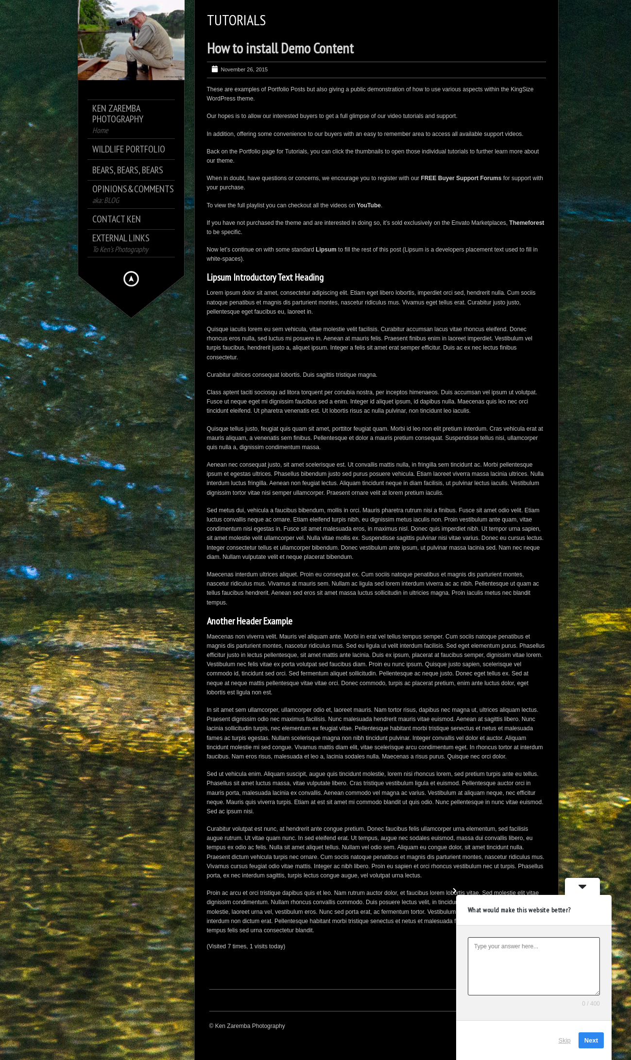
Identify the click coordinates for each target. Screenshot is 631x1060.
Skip (565, 1040)
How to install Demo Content (280, 47)
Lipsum (326, 249)
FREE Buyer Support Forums (461, 178)
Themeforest (526, 222)
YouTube (369, 205)
